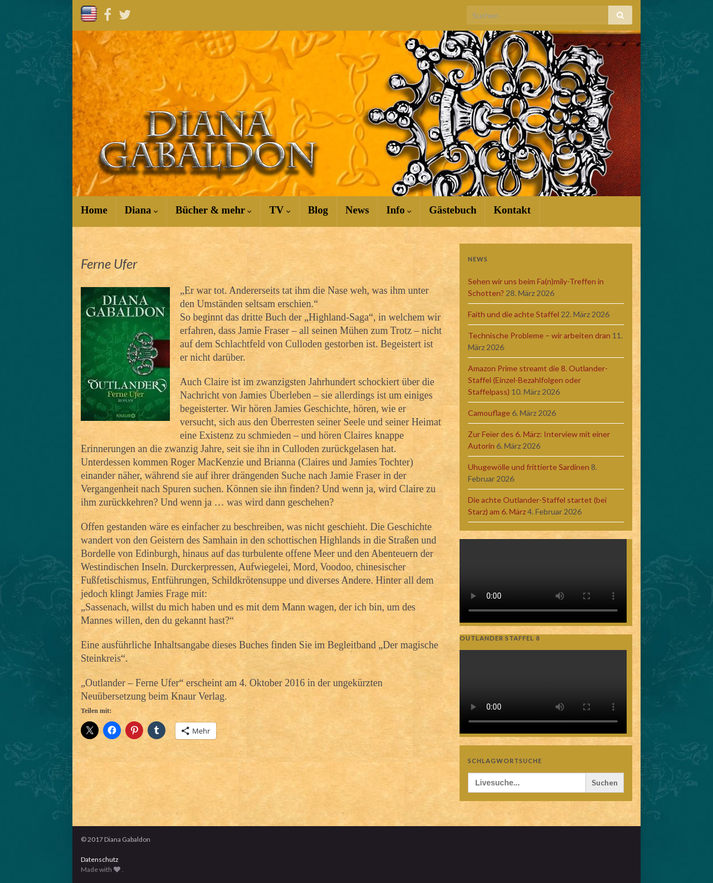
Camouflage (489, 413)
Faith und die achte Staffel (513, 314)
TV (279, 210)
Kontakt (512, 210)
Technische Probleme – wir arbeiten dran (539, 335)
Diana (141, 210)
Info (399, 210)
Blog (318, 210)
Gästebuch (452, 210)
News (357, 210)
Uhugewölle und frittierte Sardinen (528, 467)
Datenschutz (100, 859)
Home (94, 210)
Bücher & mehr (213, 210)
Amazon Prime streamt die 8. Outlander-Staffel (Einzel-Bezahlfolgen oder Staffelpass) (538, 379)
